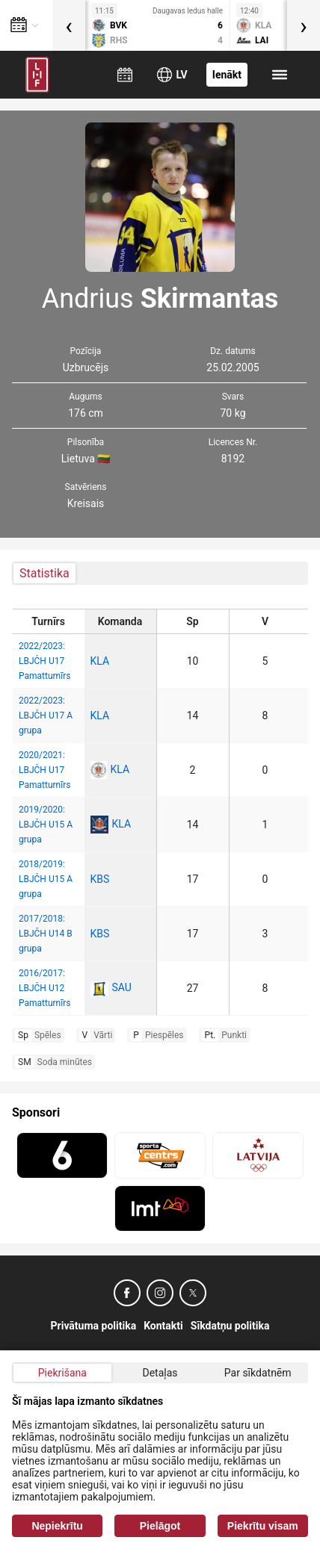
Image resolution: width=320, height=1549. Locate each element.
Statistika (44, 573)
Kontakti (163, 1326)
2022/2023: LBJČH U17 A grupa (46, 715)
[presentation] (68, 25)
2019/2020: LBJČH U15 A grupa (46, 824)
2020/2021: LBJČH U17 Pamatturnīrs (44, 770)
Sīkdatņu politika (230, 1326)
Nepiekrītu (56, 1526)
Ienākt (226, 75)
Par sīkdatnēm (258, 1373)
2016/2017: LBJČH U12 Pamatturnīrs (44, 988)
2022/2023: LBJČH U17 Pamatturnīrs (44, 661)
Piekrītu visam (262, 1526)
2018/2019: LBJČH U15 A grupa (46, 879)
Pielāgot (160, 1526)
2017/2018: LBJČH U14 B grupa (46, 933)
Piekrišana (62, 1373)
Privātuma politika (94, 1326)
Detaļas (159, 1373)
